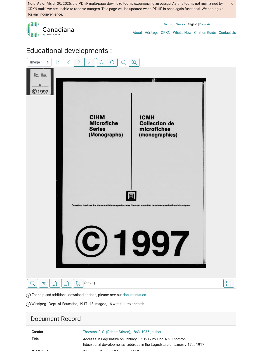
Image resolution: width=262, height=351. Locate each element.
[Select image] (39, 62)
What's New (182, 32)
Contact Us (227, 32)
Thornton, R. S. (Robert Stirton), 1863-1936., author (122, 332)
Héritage (151, 32)
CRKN (165, 32)
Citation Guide (205, 32)
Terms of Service (174, 24)
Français (204, 24)
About (137, 32)
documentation (134, 295)
